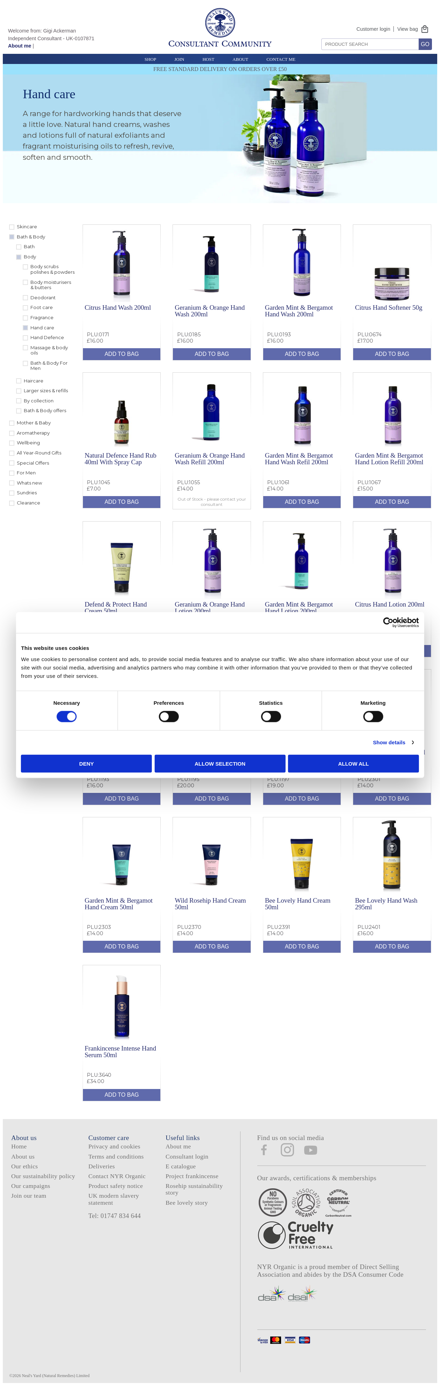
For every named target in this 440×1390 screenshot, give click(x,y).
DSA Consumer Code (373, 1274)
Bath (29, 246)
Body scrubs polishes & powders (52, 269)
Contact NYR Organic (117, 1176)
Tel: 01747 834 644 (115, 1215)
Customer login (373, 29)
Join (179, 59)
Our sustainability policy (43, 1176)
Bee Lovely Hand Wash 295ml (386, 904)
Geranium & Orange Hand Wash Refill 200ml (210, 459)
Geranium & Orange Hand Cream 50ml (390, 755)
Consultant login (187, 1156)
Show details (342, 742)
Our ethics (24, 1166)
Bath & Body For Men (49, 365)
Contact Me (280, 59)
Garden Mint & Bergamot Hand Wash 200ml (299, 311)
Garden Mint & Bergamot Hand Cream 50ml (119, 904)
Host (208, 59)
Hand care (42, 327)
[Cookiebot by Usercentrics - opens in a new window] (341, 622)
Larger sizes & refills (46, 390)
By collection (39, 400)
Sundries (27, 492)
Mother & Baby (34, 422)
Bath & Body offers (45, 410)
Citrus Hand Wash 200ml (118, 307)
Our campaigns (30, 1185)
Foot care (41, 307)
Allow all (322, 763)
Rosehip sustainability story (194, 1189)
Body (30, 256)
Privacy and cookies (114, 1146)
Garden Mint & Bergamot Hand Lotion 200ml (299, 608)
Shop (150, 59)
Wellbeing (28, 442)
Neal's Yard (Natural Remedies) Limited (56, 1375)
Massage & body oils (49, 350)
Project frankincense (192, 1176)
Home (19, 1146)
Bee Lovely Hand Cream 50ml (297, 904)
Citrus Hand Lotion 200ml (389, 604)
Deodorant (43, 297)
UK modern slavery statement (114, 1199)
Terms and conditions (116, 1156)
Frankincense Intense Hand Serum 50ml (120, 1052)
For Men (26, 472)
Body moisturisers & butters (50, 285)
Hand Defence (47, 337)
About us (23, 1156)
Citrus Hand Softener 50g (388, 307)
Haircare (33, 381)
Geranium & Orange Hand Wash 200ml (210, 311)
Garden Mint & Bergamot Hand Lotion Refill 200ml (389, 459)
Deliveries (102, 1166)
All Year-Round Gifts (39, 453)
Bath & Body (31, 236)
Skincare (27, 226)
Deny (117, 763)
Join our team (28, 1195)
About (240, 59)
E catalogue (181, 1166)
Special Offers (33, 463)
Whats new (29, 483)
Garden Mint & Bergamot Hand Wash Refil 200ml (299, 459)
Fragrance (42, 317)
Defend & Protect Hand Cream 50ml (116, 608)
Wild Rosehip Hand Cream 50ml (210, 904)
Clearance (28, 503)
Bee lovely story (187, 1202)
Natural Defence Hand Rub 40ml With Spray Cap (120, 459)
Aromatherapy (33, 433)
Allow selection (220, 763)
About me (19, 46)
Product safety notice (116, 1185)
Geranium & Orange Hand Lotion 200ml (210, 608)
